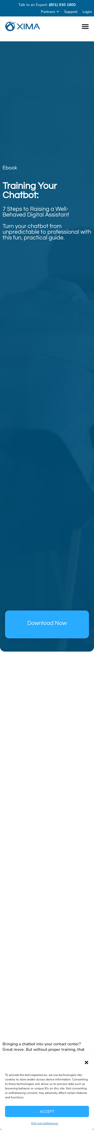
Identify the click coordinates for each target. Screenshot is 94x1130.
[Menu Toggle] (85, 26)
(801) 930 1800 (62, 4)
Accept (47, 1111)
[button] (86, 1062)
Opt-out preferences (44, 1123)
